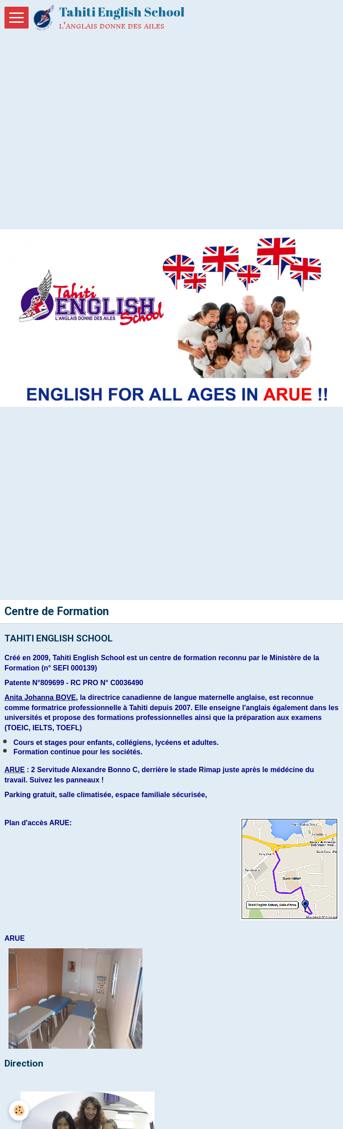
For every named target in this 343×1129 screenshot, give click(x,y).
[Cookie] (19, 1110)
